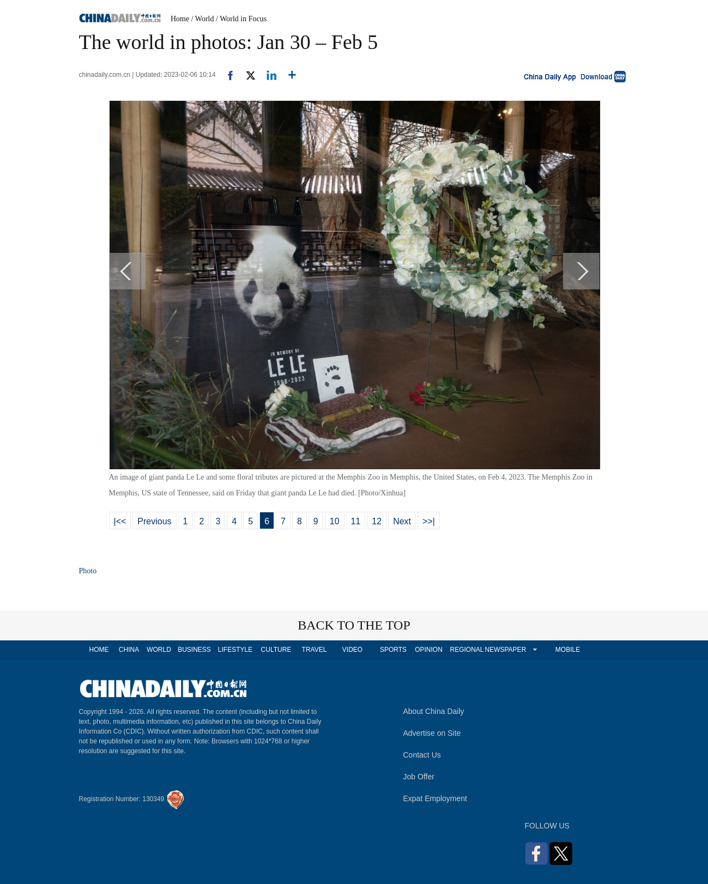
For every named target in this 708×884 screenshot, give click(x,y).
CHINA (129, 649)
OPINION (429, 649)
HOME (99, 649)
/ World (202, 19)
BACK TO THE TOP (354, 625)
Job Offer (418, 776)
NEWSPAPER (505, 649)
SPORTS (393, 649)
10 (335, 521)
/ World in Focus (241, 19)
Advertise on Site (432, 733)
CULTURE (276, 649)
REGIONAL (466, 649)
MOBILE (567, 649)
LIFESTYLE (235, 649)
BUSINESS (194, 649)
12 (377, 521)
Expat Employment (435, 798)
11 (356, 521)
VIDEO (352, 649)
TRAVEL (314, 649)
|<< (120, 521)
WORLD (159, 649)
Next (402, 521)
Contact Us (422, 754)
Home (180, 19)
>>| (428, 521)
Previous (154, 521)
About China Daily (433, 711)
